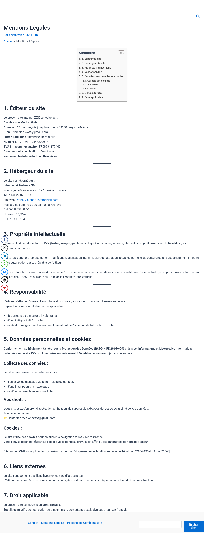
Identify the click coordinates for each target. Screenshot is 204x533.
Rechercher (193, 526)
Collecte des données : (99, 80)
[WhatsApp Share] (4, 263)
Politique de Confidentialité (84, 523)
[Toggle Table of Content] (119, 53)
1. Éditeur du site (91, 58)
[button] (198, 17)
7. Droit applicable (92, 97)
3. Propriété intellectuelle (96, 67)
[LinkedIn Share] (4, 255)
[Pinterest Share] (4, 288)
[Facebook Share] (4, 239)
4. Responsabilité (92, 72)
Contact (33, 523)
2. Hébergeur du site (94, 63)
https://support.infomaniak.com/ (38, 200)
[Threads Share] (4, 279)
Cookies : (92, 88)
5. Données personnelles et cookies (102, 76)
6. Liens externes (92, 93)
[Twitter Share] (4, 247)
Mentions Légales (52, 523)
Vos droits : (93, 84)
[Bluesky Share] (4, 271)
